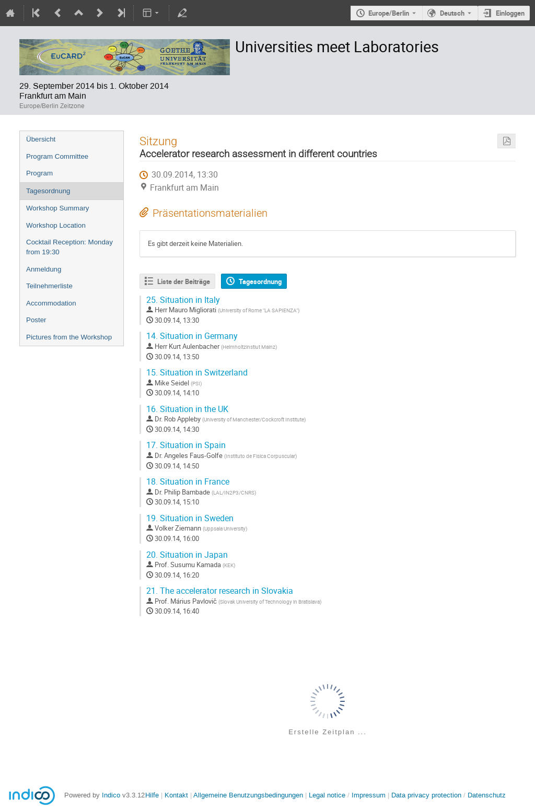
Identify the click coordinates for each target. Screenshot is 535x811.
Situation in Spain (186, 445)
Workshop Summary (57, 208)
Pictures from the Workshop (69, 337)
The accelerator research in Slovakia (219, 590)
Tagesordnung (48, 191)
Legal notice (328, 795)
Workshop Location (56, 225)
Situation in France (187, 481)
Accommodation (51, 303)
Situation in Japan (187, 554)
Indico (111, 795)
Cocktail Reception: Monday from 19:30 (69, 247)
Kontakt (176, 795)
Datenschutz (487, 795)
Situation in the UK (187, 409)
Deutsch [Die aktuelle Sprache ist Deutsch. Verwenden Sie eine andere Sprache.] (452, 13)
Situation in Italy (183, 300)
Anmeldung (43, 269)
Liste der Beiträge (183, 281)
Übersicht (40, 139)
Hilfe (152, 795)
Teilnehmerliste (49, 286)
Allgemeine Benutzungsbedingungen (248, 795)
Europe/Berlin (388, 13)
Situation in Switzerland (197, 372)
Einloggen (510, 13)
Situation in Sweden (190, 518)
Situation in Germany (192, 336)
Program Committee (57, 156)
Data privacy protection (427, 795)
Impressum (369, 795)
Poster (36, 320)
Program (39, 173)
